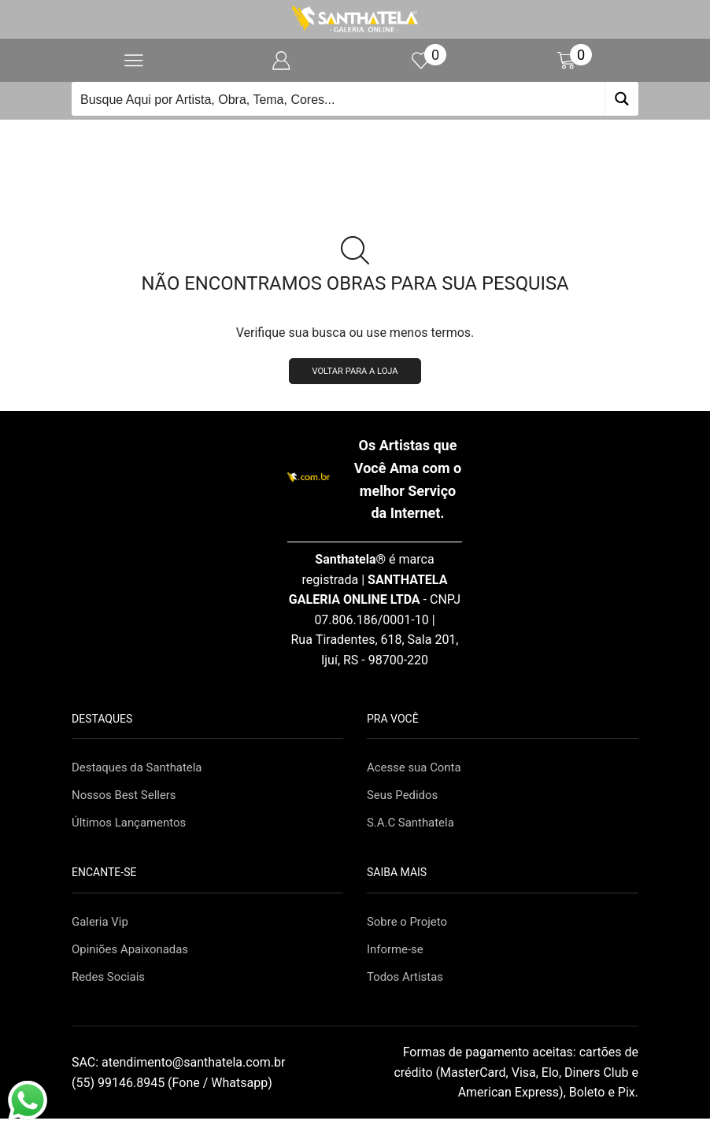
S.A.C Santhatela (413, 827)
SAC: (180, 1071)
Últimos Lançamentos (133, 827)
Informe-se (397, 957)
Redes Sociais (111, 985)
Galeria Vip (102, 928)
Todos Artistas (408, 985)
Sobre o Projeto (410, 928)
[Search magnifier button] (621, 99)
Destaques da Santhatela (141, 770)
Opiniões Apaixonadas (134, 957)
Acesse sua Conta (417, 770)
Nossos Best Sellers (127, 799)
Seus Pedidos (405, 799)
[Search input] (338, 98)
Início (328, 138)
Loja (373, 138)
